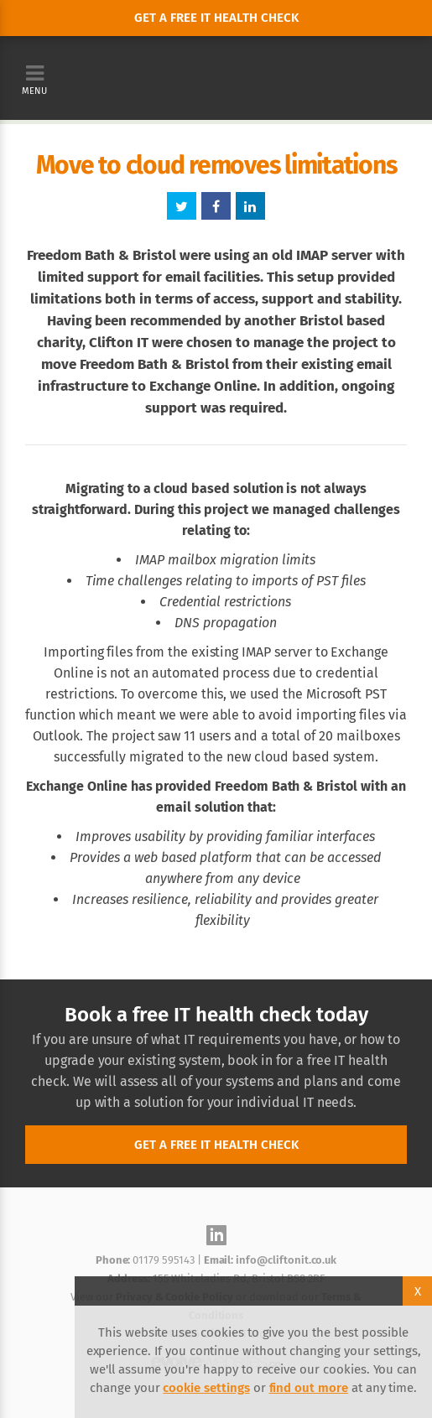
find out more (308, 1387)
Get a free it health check (216, 17)
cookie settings (206, 1387)
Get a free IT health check (216, 1144)
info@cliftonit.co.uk (286, 1260)
